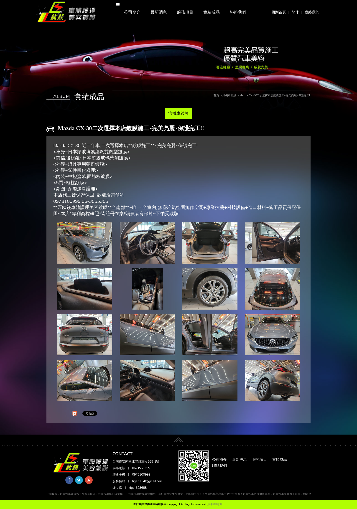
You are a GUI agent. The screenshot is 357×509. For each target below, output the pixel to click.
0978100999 (141, 474)
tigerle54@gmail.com (147, 481)
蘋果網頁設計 (215, 504)
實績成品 (211, 12)
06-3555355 (141, 468)
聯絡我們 (312, 12)
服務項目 (185, 12)
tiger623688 (138, 488)
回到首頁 (278, 12)
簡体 (295, 12)
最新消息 (158, 12)
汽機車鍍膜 (178, 113)
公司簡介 (132, 12)
